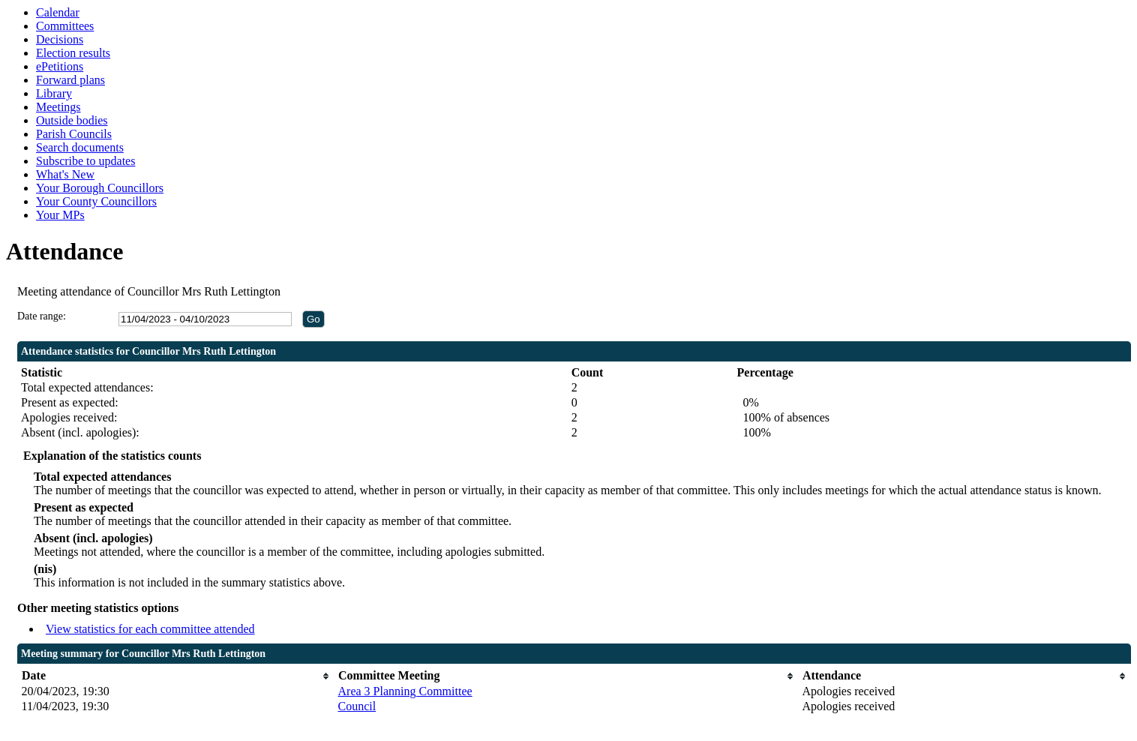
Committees (65, 26)
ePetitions (59, 66)
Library (54, 93)
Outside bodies (72, 120)
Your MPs (60, 214)
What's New (65, 174)
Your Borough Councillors (100, 188)
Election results (73, 52)
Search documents (80, 147)
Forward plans (70, 80)
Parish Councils (74, 134)
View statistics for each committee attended (150, 628)
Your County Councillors (96, 201)
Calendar (58, 12)
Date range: (41, 316)
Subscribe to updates (85, 160)
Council (357, 706)
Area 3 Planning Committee (405, 691)
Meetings (58, 106)
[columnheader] (176, 676)
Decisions (59, 39)
